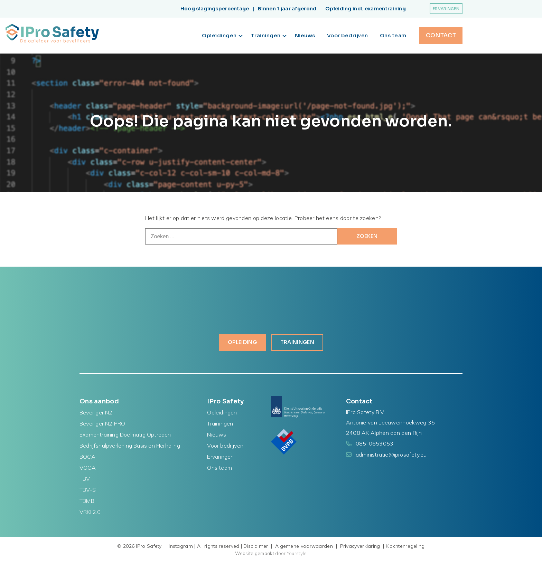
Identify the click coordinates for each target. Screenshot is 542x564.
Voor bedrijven (347, 35)
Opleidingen (222, 35)
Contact (441, 35)
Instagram (181, 547)
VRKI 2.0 (90, 513)
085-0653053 (374, 444)
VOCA (88, 469)
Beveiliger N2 (96, 413)
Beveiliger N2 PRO (102, 424)
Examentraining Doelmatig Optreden (125, 435)
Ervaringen (446, 8)
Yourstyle (296, 554)
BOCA (87, 458)
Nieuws (305, 35)
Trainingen (269, 35)
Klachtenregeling (405, 547)
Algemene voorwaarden (304, 547)
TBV (85, 480)
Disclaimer (255, 547)
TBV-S (88, 491)
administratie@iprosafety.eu (391, 455)
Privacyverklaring (360, 547)
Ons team (393, 35)
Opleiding (240, 343)
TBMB (87, 502)
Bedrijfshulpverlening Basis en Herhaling (130, 446)
